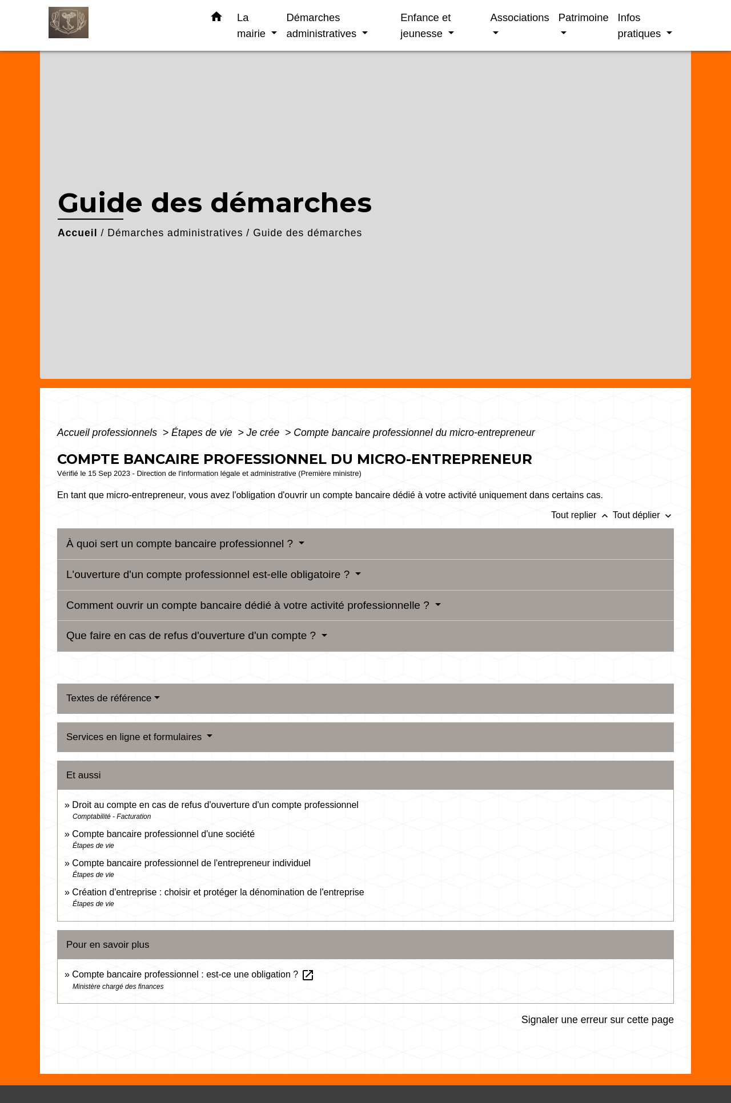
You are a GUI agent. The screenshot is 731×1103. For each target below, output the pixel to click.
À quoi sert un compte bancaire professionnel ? (181, 544)
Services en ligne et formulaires (135, 737)
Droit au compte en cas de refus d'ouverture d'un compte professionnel (215, 805)
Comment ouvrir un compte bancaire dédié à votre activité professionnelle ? (249, 605)
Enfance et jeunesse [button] (425, 25)
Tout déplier (643, 515)
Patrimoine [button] (584, 17)
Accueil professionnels (108, 432)
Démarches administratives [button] (322, 25)
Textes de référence (108, 698)
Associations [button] (519, 17)
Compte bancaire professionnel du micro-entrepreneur (414, 432)
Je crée (265, 432)
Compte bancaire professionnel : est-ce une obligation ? (193, 974)
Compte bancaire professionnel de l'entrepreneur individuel (191, 863)
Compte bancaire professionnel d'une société (163, 834)
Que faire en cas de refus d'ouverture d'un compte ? (192, 635)
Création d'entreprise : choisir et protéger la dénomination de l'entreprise (218, 892)
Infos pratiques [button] (641, 25)
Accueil (78, 233)
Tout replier (582, 515)
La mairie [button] (252, 25)
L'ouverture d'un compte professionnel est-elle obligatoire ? (209, 574)
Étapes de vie (203, 432)
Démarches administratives (175, 233)
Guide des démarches (307, 233)
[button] (216, 19)
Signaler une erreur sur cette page (597, 1019)
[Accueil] (120, 25)
